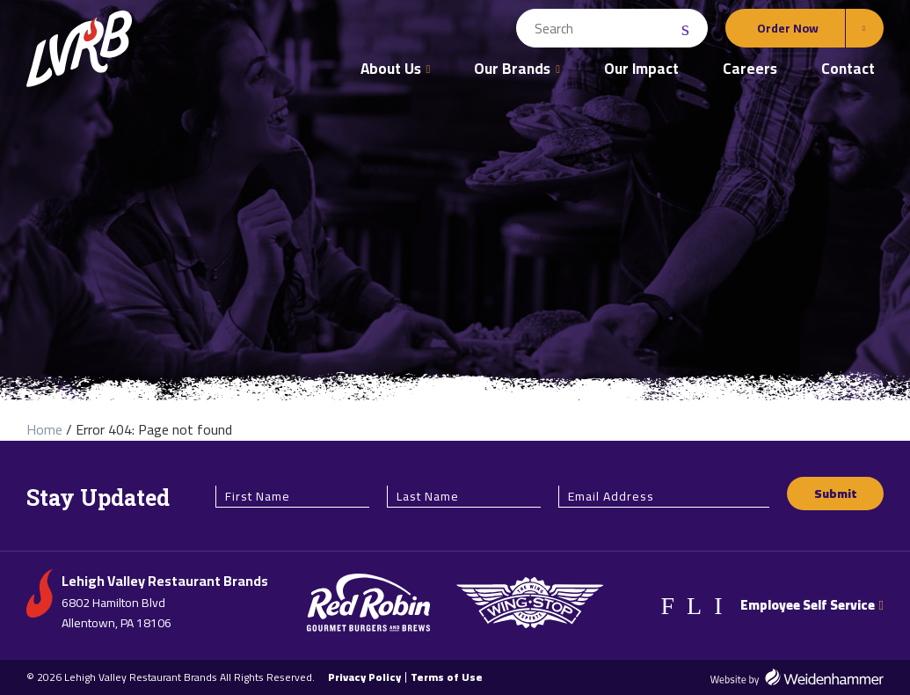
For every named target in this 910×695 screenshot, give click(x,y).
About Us (390, 69)
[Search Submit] (687, 29)
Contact (848, 69)
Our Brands (512, 69)
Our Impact (641, 69)
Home (44, 429)
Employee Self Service (812, 605)
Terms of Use (447, 677)
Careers (750, 69)
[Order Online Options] (804, 28)
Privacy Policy (364, 677)
